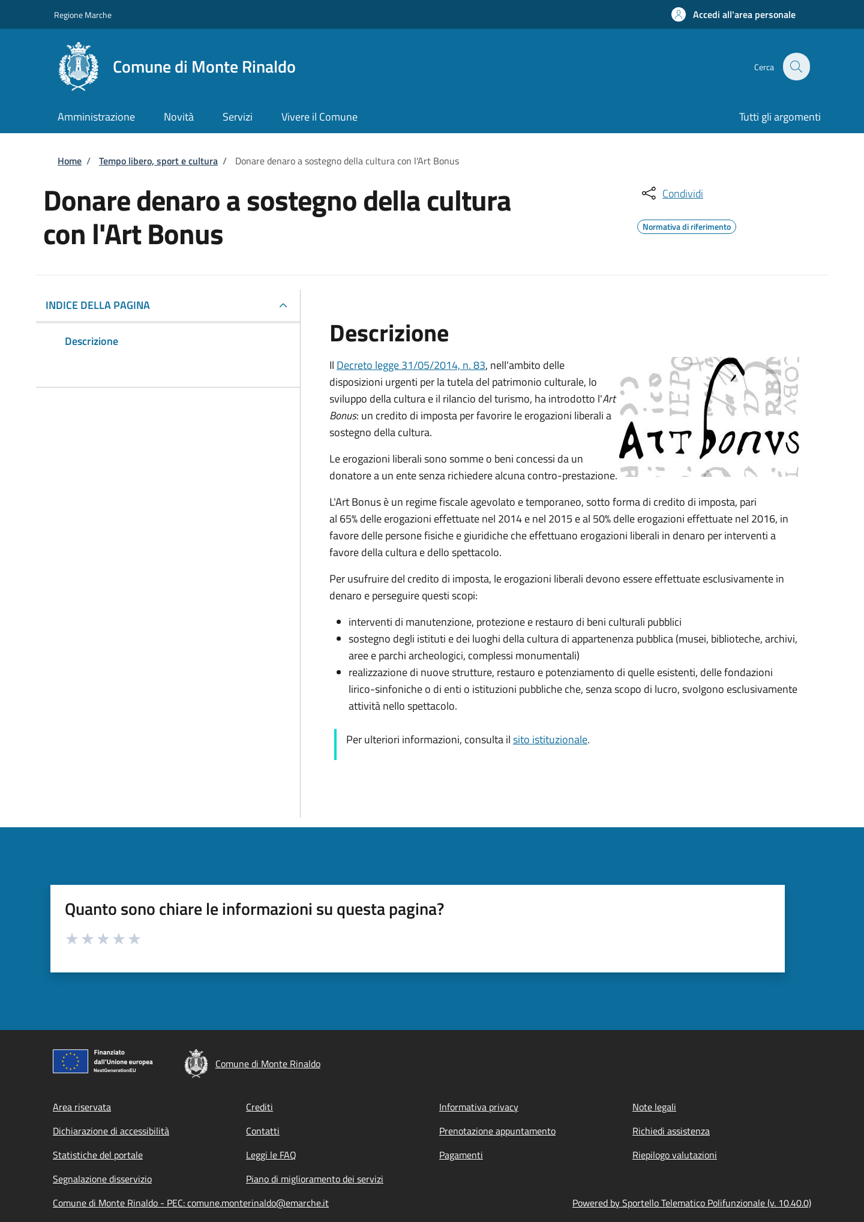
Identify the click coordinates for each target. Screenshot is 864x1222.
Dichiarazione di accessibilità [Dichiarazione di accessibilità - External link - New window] (111, 1131)
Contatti (263, 1131)
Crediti (259, 1107)
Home (70, 161)
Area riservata (82, 1107)
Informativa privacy (478, 1107)
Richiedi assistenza (671, 1131)
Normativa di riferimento (687, 225)
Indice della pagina (98, 305)
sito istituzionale (550, 739)
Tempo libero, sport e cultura (158, 161)
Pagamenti (461, 1155)
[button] (733, 14)
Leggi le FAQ (271, 1155)
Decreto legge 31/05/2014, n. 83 (411, 365)
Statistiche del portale (98, 1155)
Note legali (654, 1107)
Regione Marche (83, 14)
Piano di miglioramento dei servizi (314, 1179)
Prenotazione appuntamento (497, 1131)
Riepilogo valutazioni (674, 1155)
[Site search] (795, 66)
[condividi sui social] (671, 193)
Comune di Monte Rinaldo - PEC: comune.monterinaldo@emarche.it (191, 1203)
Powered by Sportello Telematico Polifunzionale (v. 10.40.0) (691, 1203)
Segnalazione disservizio (102, 1179)
